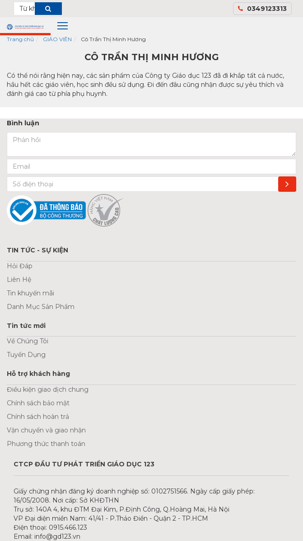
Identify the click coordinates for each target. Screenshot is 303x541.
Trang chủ (20, 39)
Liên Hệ (19, 279)
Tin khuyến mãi (30, 293)
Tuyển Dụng (26, 355)
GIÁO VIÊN (57, 39)
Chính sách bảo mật (38, 403)
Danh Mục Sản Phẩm (41, 307)
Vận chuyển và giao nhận (46, 430)
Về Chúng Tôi (27, 341)
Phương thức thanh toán (46, 444)
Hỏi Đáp (20, 266)
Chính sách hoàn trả (38, 417)
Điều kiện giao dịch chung (48, 389)
